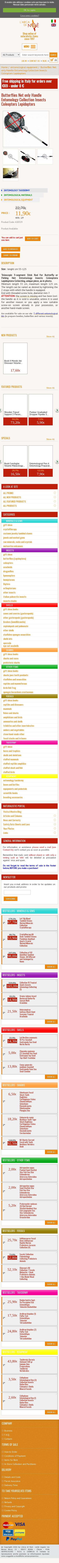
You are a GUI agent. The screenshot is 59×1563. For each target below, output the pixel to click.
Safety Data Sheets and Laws (16, 824)
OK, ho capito (29, 10)
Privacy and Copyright (14, 1506)
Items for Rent (11, 1460)
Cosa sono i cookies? (29, 15)
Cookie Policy (10, 1510)
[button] (55, 410)
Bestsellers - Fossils (13, 1230)
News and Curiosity (11, 820)
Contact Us (35, 61)
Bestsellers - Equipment (15, 1352)
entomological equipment (24, 67)
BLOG (45, 61)
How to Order (10, 1451)
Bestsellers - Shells (13, 1030)
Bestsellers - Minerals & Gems (18, 911)
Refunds (8, 1502)
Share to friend (10, 255)
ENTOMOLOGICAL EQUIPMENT (18, 199)
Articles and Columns (12, 816)
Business (8, 1430)
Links (5, 832)
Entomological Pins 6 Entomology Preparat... (40, 464)
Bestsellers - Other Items (16, 1160)
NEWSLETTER (9, 877)
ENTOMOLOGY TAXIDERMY (17, 190)
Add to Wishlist (10, 249)
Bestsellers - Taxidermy (15, 1292)
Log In (24, 61)
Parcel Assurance (12, 1481)
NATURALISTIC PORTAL (14, 806)
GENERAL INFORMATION (14, 840)
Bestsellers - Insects (13, 975)
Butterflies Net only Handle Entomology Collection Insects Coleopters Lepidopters (28, 70)
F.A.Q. (7, 1434)
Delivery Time (11, 1485)
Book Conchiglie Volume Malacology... (14, 464)
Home (4, 67)
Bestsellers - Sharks (13, 1085)
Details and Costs (12, 1477)
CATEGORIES (9, 514)
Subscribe (10, 898)
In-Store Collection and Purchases (20, 1464)
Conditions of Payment (14, 1455)
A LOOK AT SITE (10, 486)
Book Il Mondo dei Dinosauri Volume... (13, 362)
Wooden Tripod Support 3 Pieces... (13, 413)
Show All (50, 336)
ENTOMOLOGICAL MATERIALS (18, 195)
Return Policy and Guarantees (18, 1498)
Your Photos (8, 828)
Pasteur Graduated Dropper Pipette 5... (39, 413)
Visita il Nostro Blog (12, 811)
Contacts (8, 1438)
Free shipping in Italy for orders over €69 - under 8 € (27, 83)
